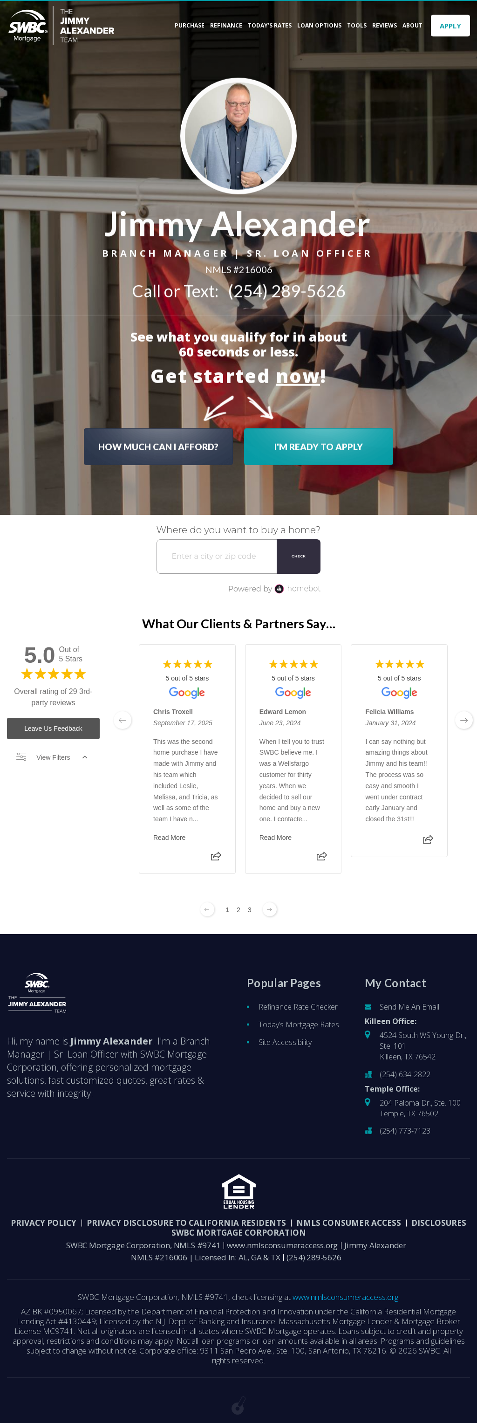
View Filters (51, 757)
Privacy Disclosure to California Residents (186, 1223)
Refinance (226, 25)
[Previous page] (207, 909)
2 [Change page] (238, 910)
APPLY (450, 25)
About (412, 25)
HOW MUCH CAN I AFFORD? (158, 444)
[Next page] (270, 909)
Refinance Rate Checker (298, 1007)
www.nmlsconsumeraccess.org (282, 1245)
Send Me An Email (409, 1007)
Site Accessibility (285, 1042)
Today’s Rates (270, 25)
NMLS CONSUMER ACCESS (348, 1223)
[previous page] (122, 720)
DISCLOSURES (438, 1223)
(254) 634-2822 (405, 1074)
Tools (357, 25)
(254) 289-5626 (287, 288)
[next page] (464, 720)
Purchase (189, 25)
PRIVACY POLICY (43, 1223)
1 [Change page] (227, 910)
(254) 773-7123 (405, 1131)
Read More (169, 837)
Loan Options (319, 25)
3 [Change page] (250, 910)
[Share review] (216, 859)
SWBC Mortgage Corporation (238, 1232)
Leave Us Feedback (53, 728)
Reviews (384, 25)
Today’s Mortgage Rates (299, 1024)
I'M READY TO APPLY (318, 444)
